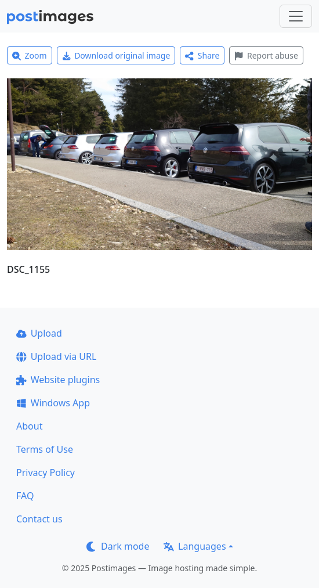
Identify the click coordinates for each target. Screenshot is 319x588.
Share (202, 55)
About (29, 426)
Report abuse (266, 55)
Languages (195, 546)
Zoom (29, 55)
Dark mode (117, 546)
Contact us (39, 519)
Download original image (116, 55)
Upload (39, 333)
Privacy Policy (45, 472)
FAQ (25, 495)
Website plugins (58, 379)
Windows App (53, 402)
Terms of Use (44, 449)
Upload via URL (56, 356)
